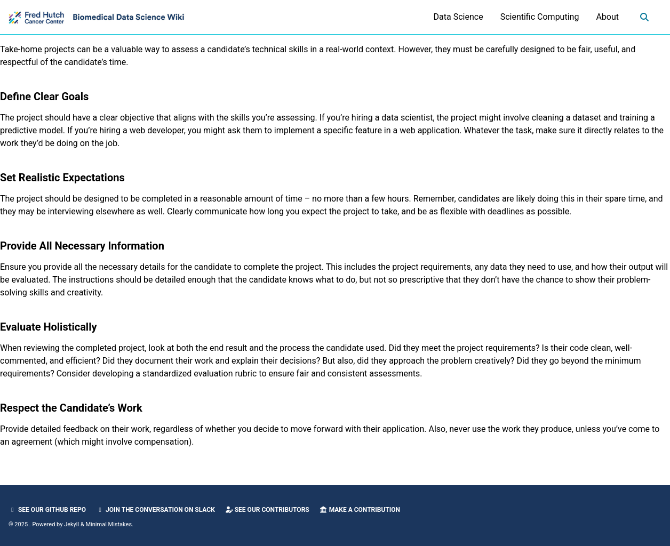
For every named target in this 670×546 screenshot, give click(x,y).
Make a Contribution (360, 509)
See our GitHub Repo (47, 509)
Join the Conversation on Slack (155, 509)
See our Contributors (267, 509)
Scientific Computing (539, 17)
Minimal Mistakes (109, 524)
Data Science (458, 17)
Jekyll (71, 524)
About (607, 17)
